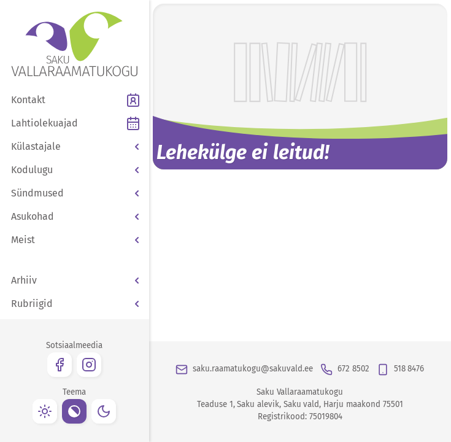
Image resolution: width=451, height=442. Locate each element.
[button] (74, 146)
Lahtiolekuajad (44, 123)
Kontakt (28, 100)
